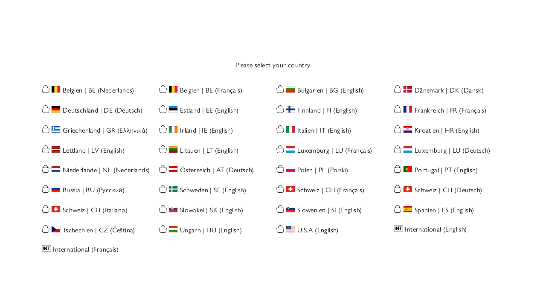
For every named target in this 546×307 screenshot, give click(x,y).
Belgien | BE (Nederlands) (98, 91)
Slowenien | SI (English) (329, 210)
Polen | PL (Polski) (323, 170)
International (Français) (86, 249)
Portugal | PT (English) (446, 170)
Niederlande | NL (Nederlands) (106, 170)
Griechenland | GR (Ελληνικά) (105, 130)
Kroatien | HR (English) (447, 130)
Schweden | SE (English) (213, 190)
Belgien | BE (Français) (211, 91)
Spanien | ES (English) (444, 210)
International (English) (436, 229)
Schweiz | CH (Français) (330, 190)
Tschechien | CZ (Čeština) (99, 230)
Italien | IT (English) (324, 130)
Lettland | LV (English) (94, 150)
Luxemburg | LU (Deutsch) (453, 150)
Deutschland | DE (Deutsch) (102, 111)
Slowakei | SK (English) (211, 210)
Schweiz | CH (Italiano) (95, 210)
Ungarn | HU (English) (211, 230)
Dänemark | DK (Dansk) (449, 91)
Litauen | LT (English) (209, 150)
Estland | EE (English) (209, 111)
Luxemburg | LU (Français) (334, 150)
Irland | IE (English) (206, 130)
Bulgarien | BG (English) (330, 91)
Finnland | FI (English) (327, 111)
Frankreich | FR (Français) (450, 111)
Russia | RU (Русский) (94, 190)
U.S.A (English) (318, 230)
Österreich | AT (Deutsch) (217, 170)
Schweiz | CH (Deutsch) (448, 190)
